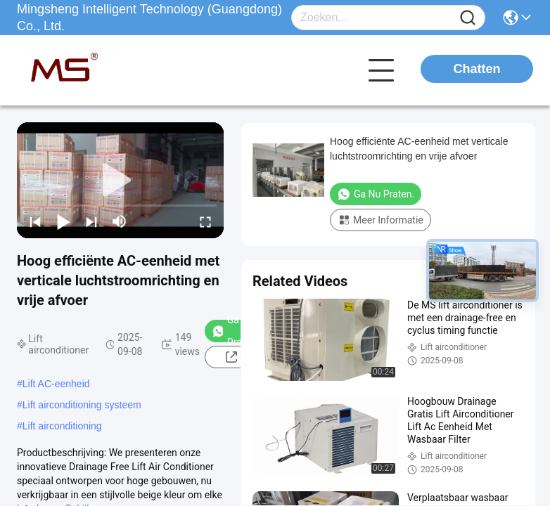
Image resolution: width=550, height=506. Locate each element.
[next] (91, 221)
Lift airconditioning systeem (82, 404)
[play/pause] (63, 221)
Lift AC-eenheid (56, 383)
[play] (120, 180)
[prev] (35, 221)
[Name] (467, 18)
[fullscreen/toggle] (205, 221)
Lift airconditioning (62, 426)
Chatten (477, 69)
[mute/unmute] (119, 221)
